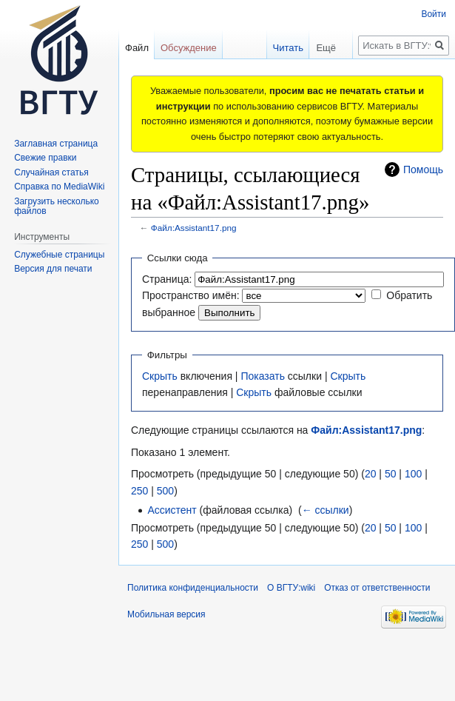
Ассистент (171, 510)
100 (413, 474)
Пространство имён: (191, 295)
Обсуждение (189, 47)
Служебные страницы (59, 254)
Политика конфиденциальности (192, 588)
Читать (280, 47)
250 (139, 491)
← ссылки (325, 510)
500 (165, 491)
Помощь (423, 169)
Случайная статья (51, 172)
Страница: (167, 279)
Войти (433, 14)
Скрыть (160, 376)
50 (391, 474)
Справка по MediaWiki (59, 186)
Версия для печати (53, 269)
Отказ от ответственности (377, 588)
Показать (262, 376)
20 (371, 474)
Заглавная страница (56, 143)
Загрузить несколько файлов (56, 206)
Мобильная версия (166, 614)
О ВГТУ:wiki (291, 588)
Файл (137, 47)
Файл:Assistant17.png (194, 227)
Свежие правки (45, 157)
